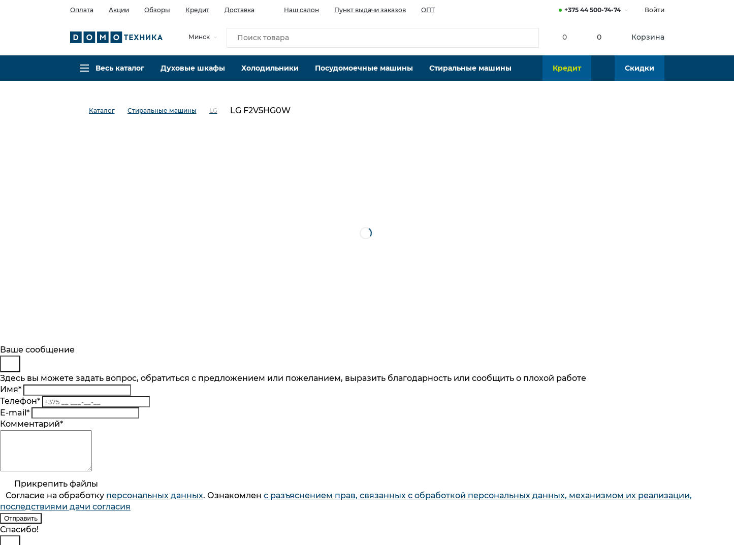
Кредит (197, 10)
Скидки (639, 73)
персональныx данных (154, 503)
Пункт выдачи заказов (370, 10)
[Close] (10, 364)
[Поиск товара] (383, 37)
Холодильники (270, 73)
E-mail (14, 413)
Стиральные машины (470, 73)
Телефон (20, 401)
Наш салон (294, 9)
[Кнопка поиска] (525, 37)
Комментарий (31, 424)
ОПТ (428, 10)
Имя (10, 389)
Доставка (239, 10)
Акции (119, 10)
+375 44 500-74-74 (592, 10)
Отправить (21, 526)
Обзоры (157, 10)
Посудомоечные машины (364, 73)
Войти (654, 10)
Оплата (81, 10)
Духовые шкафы (193, 73)
